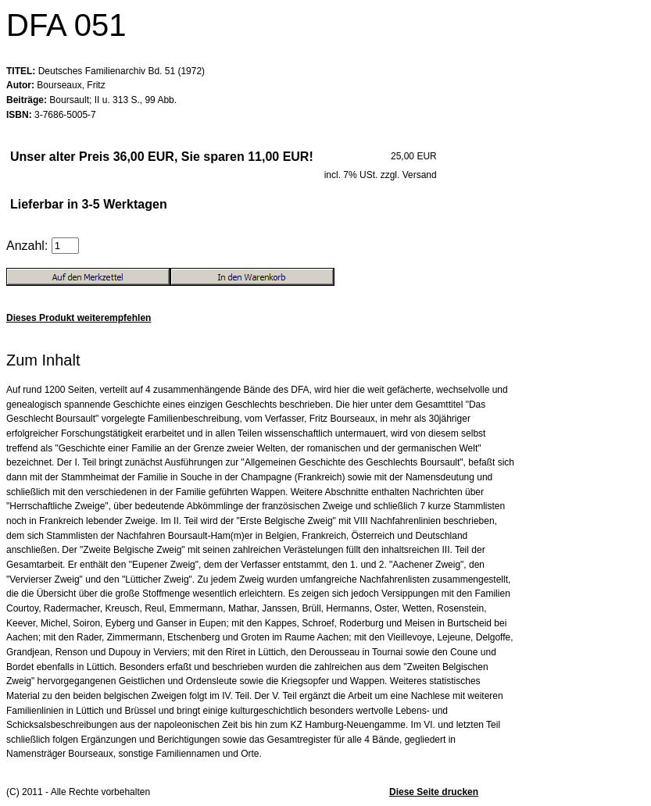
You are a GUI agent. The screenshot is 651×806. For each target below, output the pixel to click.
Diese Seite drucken (433, 791)
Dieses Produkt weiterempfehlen (78, 317)
